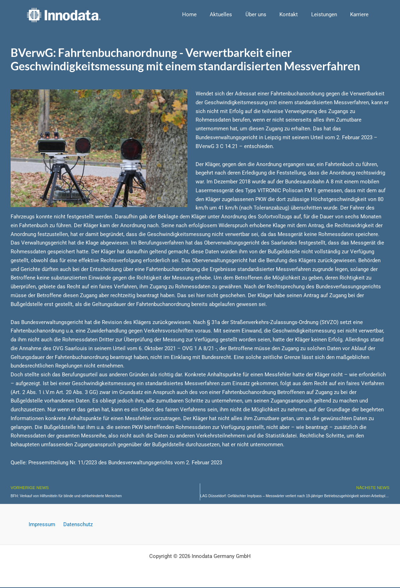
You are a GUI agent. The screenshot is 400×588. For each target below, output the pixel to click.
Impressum (43, 525)
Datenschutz (76, 525)
